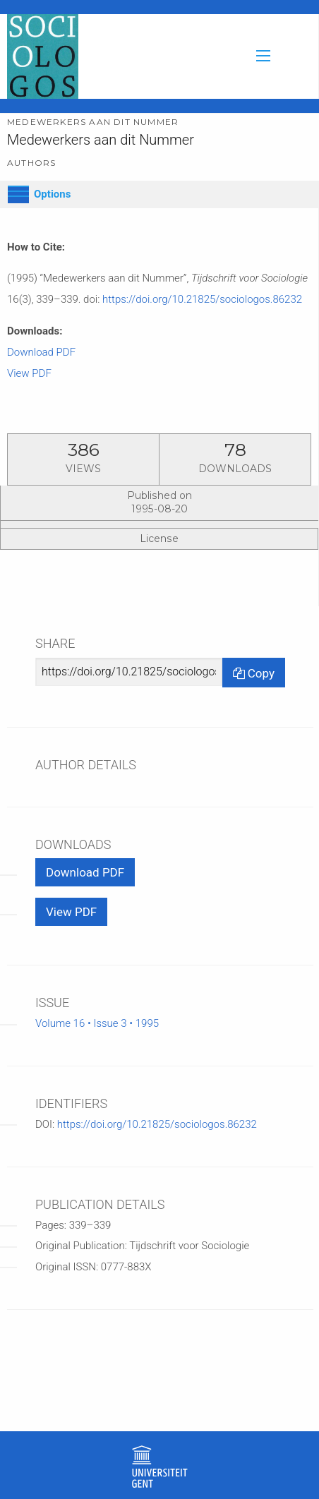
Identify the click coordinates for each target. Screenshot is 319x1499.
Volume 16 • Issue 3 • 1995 (97, 1023)
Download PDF (41, 352)
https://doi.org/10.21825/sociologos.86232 (202, 299)
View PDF (29, 373)
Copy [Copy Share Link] (254, 673)
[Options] (18, 194)
